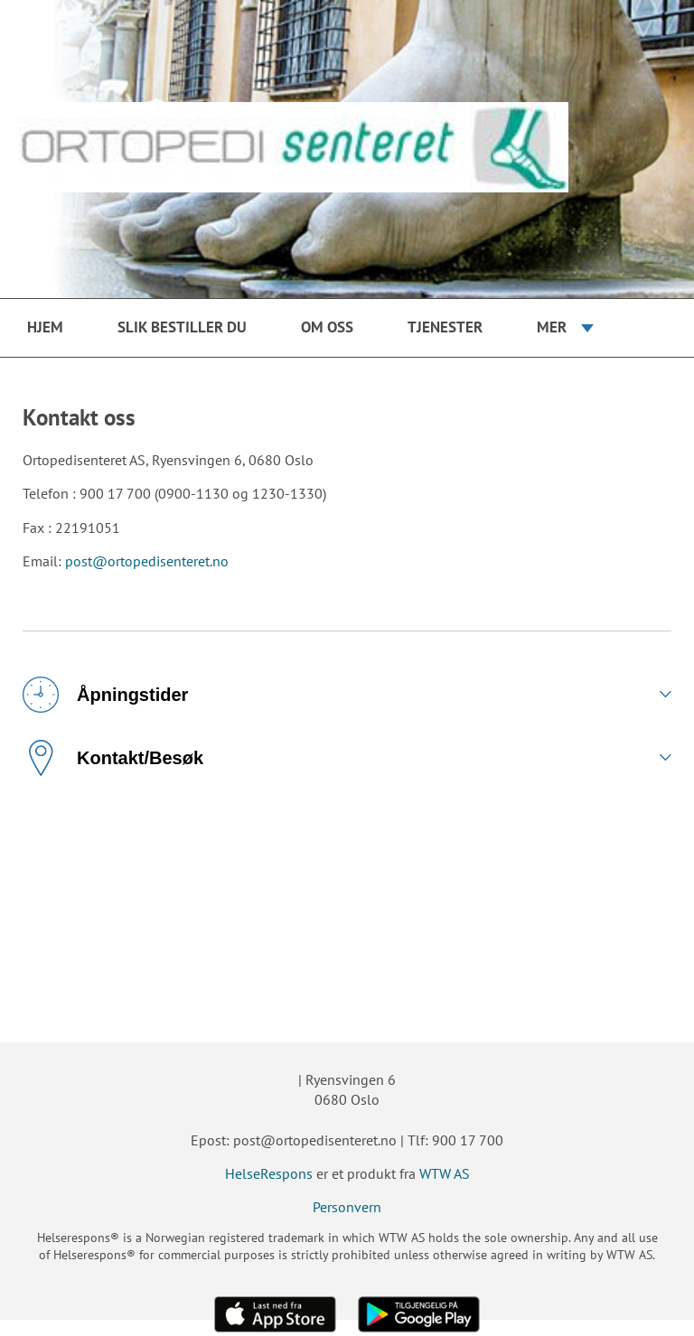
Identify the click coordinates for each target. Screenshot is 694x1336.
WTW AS (444, 1173)
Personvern (347, 1207)
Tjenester (445, 327)
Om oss (327, 327)
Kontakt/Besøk (113, 758)
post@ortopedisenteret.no (147, 561)
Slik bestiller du (182, 327)
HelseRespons (269, 1173)
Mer (552, 327)
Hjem (45, 327)
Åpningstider (105, 695)
